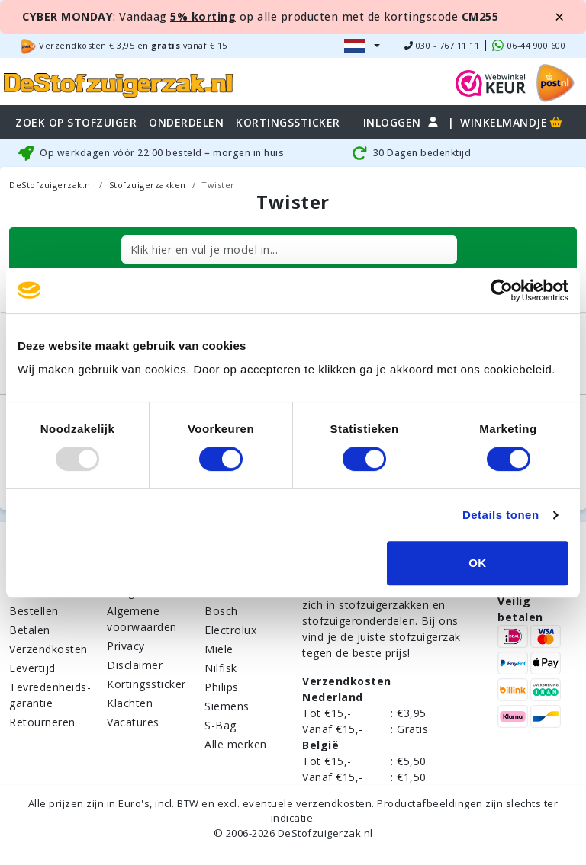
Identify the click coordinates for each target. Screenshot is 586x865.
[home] (118, 82)
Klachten (130, 703)
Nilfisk (220, 668)
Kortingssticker (146, 684)
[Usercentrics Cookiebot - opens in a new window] (501, 290)
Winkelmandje (512, 122)
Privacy (126, 646)
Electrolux (230, 630)
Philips (221, 687)
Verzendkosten (48, 649)
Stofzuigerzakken (147, 185)
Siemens (227, 706)
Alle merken (235, 744)
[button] (362, 46)
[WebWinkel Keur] (490, 82)
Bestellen (34, 611)
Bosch (221, 611)
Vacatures (133, 722)
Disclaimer (135, 665)
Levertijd (32, 668)
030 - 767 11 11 (442, 45)
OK (477, 562)
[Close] (560, 16)
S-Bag (220, 725)
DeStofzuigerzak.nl (51, 185)
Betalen (29, 630)
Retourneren (42, 722)
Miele (218, 649)
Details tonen (500, 514)
